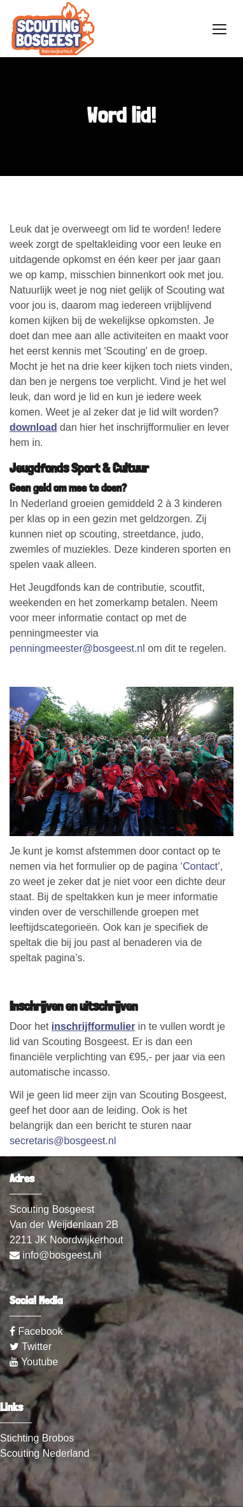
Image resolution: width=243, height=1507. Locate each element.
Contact (200, 866)
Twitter (31, 1346)
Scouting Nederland (45, 1453)
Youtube (34, 1361)
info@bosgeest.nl (55, 1255)
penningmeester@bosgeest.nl (77, 648)
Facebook (36, 1331)
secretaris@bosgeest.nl (63, 1140)
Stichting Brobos (37, 1438)
